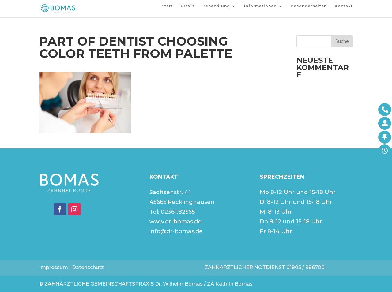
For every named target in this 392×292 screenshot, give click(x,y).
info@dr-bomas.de (176, 231)
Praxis (187, 6)
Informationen (260, 6)
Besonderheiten (309, 6)
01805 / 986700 (305, 267)
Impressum (53, 267)
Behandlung (216, 6)
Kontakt (344, 6)
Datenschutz (88, 267)
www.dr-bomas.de (175, 221)
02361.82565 (178, 211)
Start (167, 6)
